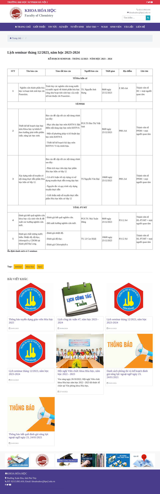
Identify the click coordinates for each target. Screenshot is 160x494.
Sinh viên (116, 27)
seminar (18, 267)
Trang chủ (23, 27)
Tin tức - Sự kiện (58, 27)
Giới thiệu (39, 27)
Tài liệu (128, 27)
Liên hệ (140, 27)
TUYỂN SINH (77, 27)
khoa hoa (30, 267)
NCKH (104, 27)
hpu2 (40, 267)
